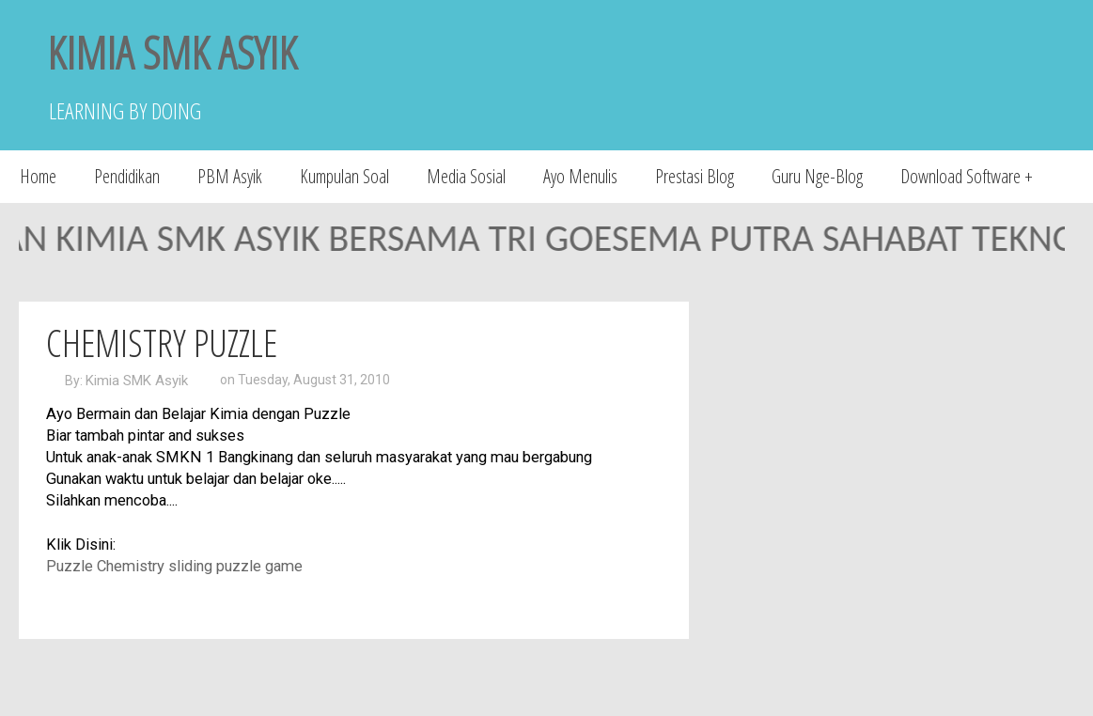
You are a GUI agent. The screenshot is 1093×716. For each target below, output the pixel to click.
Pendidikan (127, 176)
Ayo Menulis (580, 176)
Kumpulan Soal (344, 176)
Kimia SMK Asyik (137, 380)
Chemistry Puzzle (161, 342)
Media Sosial (466, 176)
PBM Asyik (229, 176)
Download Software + (966, 176)
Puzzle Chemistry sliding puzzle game (174, 566)
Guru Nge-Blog (817, 176)
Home (38, 176)
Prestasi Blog (694, 176)
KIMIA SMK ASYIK (172, 52)
